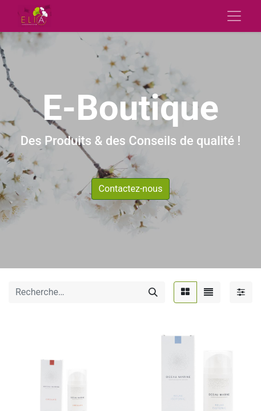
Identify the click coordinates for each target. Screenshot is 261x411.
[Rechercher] (153, 292)
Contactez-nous (131, 188)
